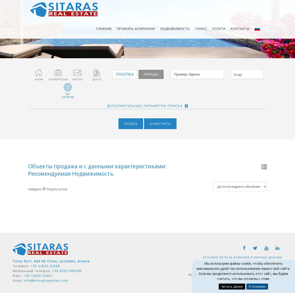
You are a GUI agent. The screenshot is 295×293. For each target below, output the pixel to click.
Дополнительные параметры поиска (145, 105)
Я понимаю (257, 286)
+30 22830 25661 (38, 275)
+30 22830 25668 (45, 266)
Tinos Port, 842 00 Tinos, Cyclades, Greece (51, 261)
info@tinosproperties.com (46, 280)
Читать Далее (232, 286)
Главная (104, 29)
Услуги (218, 29)
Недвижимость (175, 29)
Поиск (130, 123)
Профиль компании (136, 29)
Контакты (239, 29)
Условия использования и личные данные (243, 257)
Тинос (201, 29)
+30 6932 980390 (67, 270)
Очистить (160, 123)
